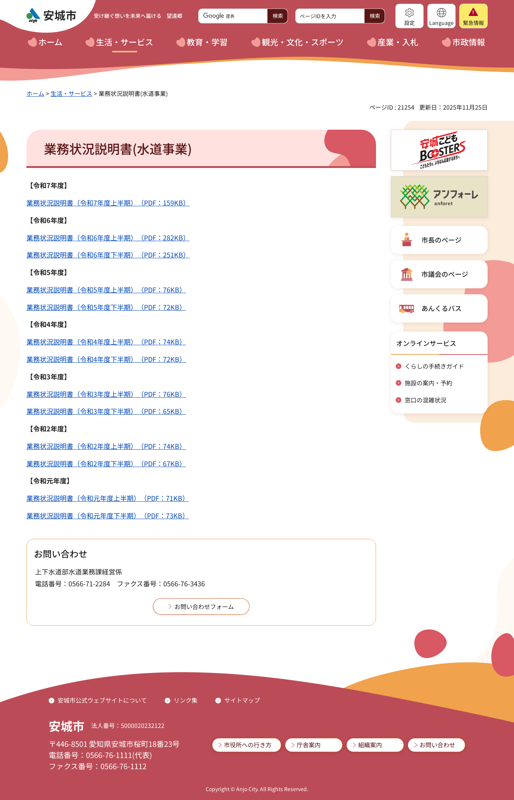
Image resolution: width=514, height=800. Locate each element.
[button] (409, 16)
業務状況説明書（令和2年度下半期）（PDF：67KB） (106, 463)
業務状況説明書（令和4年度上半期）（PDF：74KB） (106, 341)
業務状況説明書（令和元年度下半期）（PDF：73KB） (107, 515)
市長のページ (441, 239)
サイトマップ (242, 700)
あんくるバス (441, 308)
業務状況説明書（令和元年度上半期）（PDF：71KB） (107, 498)
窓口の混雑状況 (425, 399)
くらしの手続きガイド (434, 366)
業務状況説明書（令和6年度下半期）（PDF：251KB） (108, 254)
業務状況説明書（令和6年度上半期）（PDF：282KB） (108, 237)
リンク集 (185, 700)
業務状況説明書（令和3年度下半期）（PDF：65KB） (106, 411)
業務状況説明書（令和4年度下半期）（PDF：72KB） (106, 359)
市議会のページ (444, 274)
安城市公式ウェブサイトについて (102, 700)
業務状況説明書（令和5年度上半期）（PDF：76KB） (106, 289)
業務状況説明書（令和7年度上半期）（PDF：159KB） (108, 202)
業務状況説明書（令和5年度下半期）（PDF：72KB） (106, 307)
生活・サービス (71, 93)
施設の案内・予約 (428, 382)
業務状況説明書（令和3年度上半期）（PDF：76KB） (106, 394)
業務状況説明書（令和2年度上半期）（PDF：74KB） (106, 446)
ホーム (35, 93)
